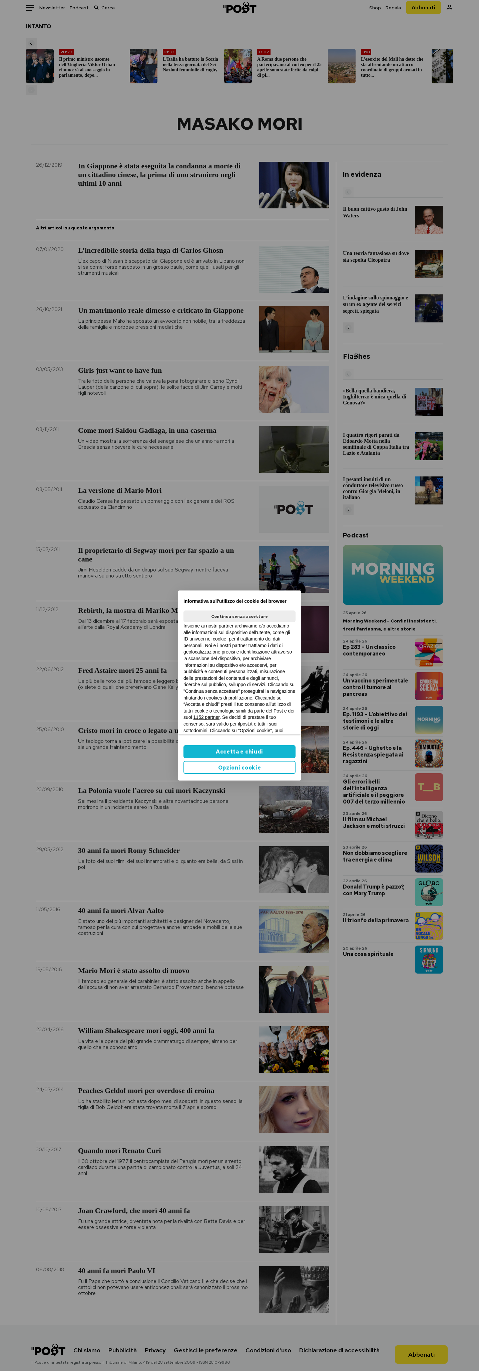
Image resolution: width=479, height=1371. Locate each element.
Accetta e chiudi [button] (239, 751)
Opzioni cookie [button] (239, 767)
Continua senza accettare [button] (239, 616)
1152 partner (206, 717)
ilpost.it (245, 724)
